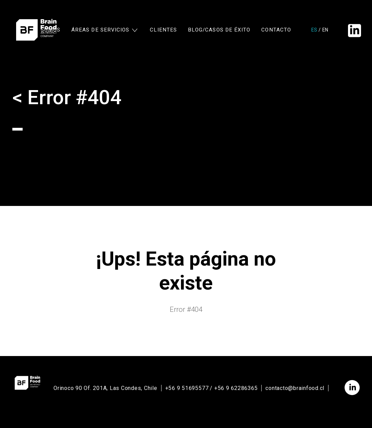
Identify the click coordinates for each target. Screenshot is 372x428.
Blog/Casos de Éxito (219, 30)
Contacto (276, 30)
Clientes (163, 30)
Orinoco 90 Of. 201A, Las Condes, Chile (105, 388)
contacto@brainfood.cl (294, 388)
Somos (50, 30)
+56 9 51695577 (187, 388)
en (325, 30)
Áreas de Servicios (100, 30)
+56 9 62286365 (236, 388)
